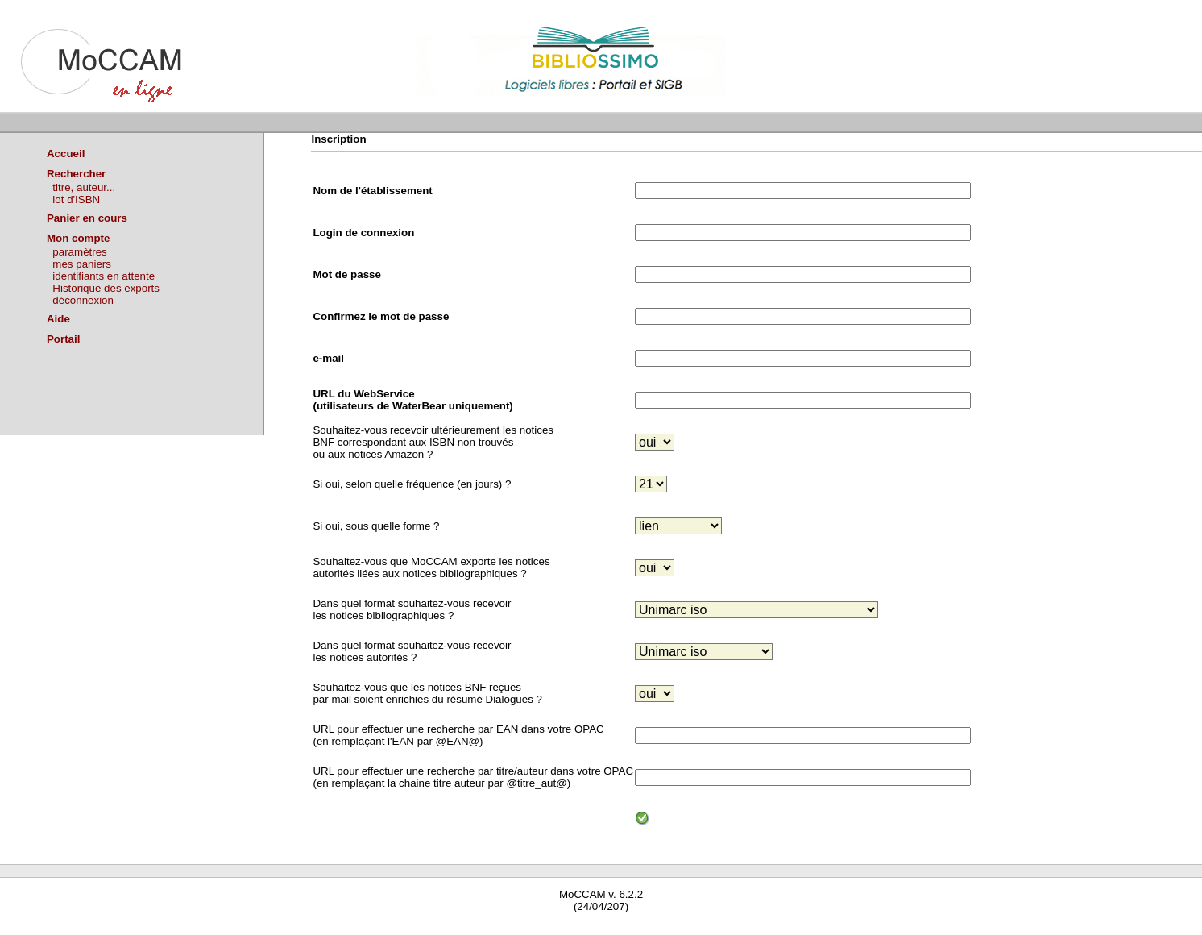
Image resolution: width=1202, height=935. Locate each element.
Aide (58, 319)
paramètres (79, 252)
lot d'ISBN (76, 199)
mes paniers (81, 264)
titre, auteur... (83, 187)
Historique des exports (106, 288)
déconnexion (83, 300)
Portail (63, 339)
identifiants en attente (103, 276)
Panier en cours (87, 218)
